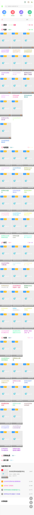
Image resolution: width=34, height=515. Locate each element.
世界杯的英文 (5, 285)
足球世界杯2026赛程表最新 (5, 450)
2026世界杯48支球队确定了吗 (17, 214)
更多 (10, 29)
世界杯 (15, 308)
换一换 (30, 25)
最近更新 (12, 25)
